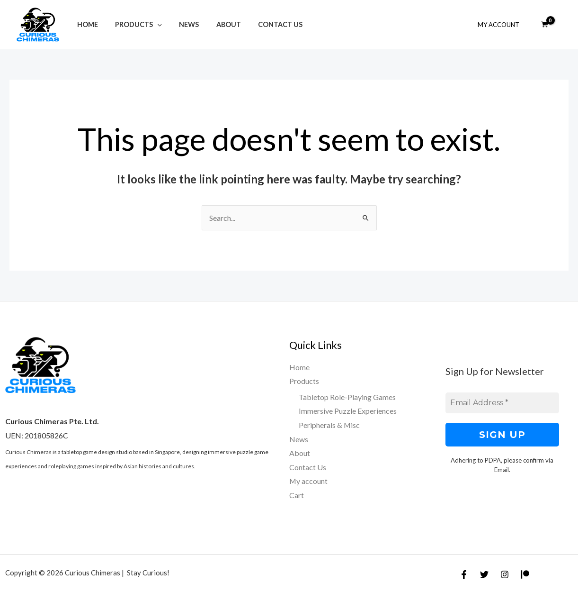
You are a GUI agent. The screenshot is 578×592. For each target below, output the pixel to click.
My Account (500, 24)
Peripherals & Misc (329, 424)
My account (308, 481)
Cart (296, 495)
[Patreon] (525, 574)
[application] (152, 24)
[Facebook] (464, 574)
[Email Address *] (502, 402)
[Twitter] (484, 574)
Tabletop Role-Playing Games (347, 396)
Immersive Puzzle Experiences (348, 411)
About (216, 24)
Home (85, 24)
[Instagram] (504, 574)
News (180, 24)
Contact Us (264, 24)
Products (133, 24)
